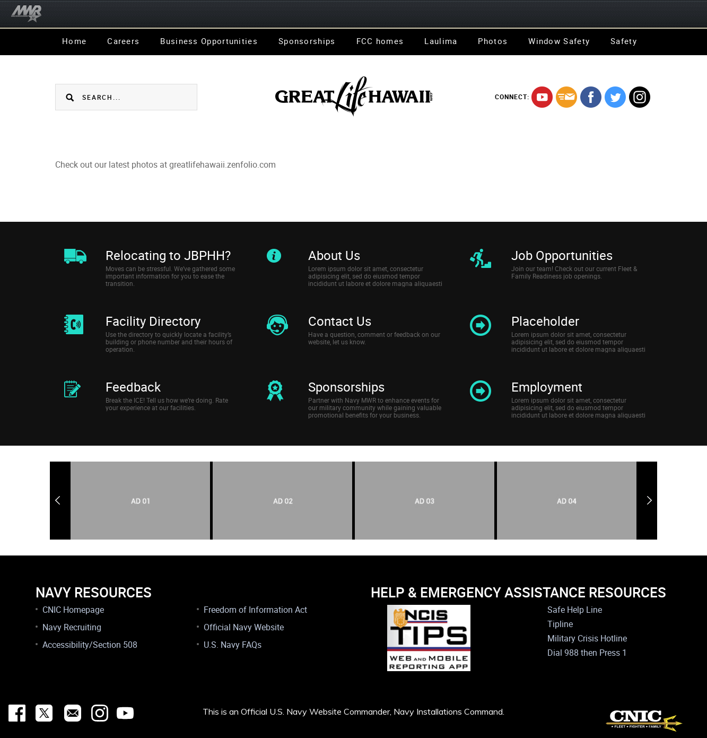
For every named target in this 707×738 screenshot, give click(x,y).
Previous (57, 500)
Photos (493, 41)
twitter (615, 97)
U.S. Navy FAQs (232, 644)
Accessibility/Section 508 (89, 644)
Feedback (133, 386)
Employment (546, 386)
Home (74, 41)
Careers (123, 41)
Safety (623, 41)
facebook (590, 97)
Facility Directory (153, 320)
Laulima (440, 41)
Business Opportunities (209, 41)
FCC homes (380, 41)
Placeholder (545, 320)
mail (566, 97)
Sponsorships (307, 41)
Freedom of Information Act (255, 609)
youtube (542, 97)
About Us (334, 255)
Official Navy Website (244, 627)
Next (649, 500)
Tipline (560, 624)
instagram (639, 97)
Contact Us (339, 320)
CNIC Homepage (73, 609)
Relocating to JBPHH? (168, 255)
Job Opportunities (562, 255)
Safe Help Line (574, 609)
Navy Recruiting (71, 627)
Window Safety (559, 41)
